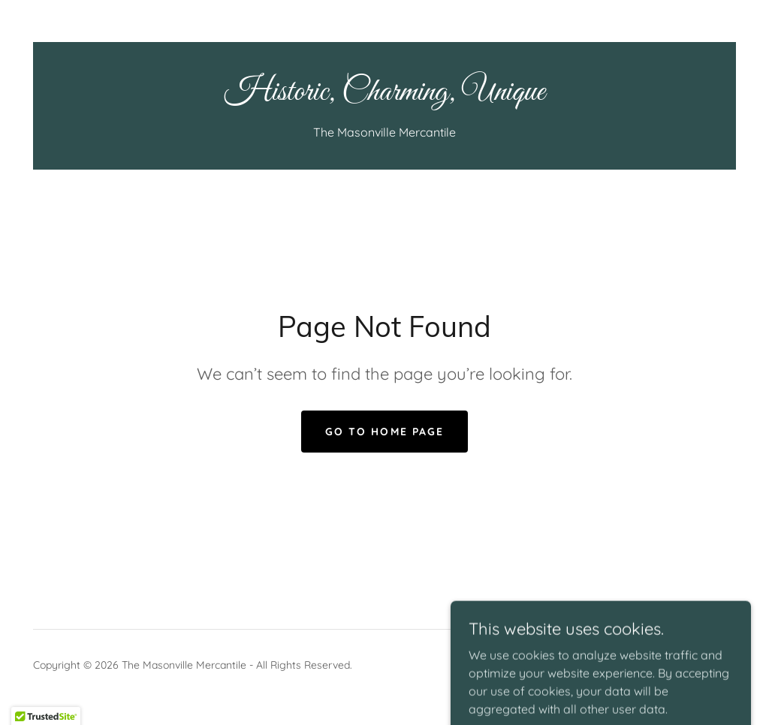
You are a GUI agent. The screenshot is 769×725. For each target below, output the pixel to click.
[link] (384, 95)
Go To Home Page (384, 431)
